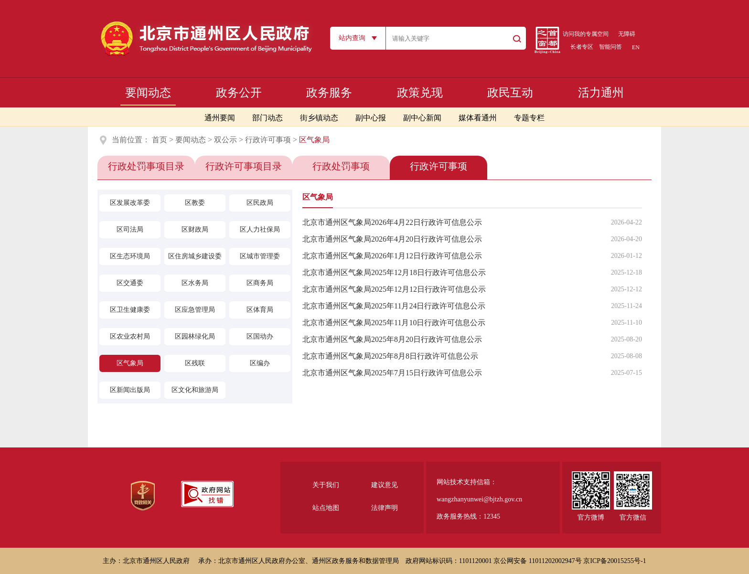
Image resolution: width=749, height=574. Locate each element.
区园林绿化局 (195, 336)
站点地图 (325, 507)
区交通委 (130, 283)
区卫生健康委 (130, 309)
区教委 (195, 202)
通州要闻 (219, 118)
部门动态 (267, 118)
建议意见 (384, 485)
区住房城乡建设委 (195, 256)
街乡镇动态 (319, 118)
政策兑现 (420, 92)
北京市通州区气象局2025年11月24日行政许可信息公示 (393, 306)
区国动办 (259, 336)
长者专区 (581, 46)
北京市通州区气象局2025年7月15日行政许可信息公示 (392, 373)
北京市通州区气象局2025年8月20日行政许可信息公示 (392, 339)
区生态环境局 (130, 256)
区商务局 (259, 283)
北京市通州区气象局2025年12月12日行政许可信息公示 (394, 289)
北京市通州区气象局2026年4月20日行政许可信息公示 (392, 239)
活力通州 (601, 92)
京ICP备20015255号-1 (614, 560)
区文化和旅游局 (194, 389)
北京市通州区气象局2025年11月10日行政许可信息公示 (393, 323)
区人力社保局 (260, 229)
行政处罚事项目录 (146, 166)
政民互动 (510, 92)
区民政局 (259, 202)
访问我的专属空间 (586, 34)
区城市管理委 (260, 256)
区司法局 (130, 229)
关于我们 (325, 485)
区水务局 (195, 283)
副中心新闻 (422, 118)
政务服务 (329, 92)
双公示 (225, 140)
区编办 (260, 363)
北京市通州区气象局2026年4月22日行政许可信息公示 (392, 222)
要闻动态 (148, 92)
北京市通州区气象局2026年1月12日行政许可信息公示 (392, 256)
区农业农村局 (130, 336)
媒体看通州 (478, 118)
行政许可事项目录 (243, 166)
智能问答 (610, 46)
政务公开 (239, 92)
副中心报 (370, 118)
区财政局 (195, 229)
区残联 (195, 363)
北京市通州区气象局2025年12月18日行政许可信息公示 (394, 272)
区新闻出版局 (130, 389)
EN (636, 47)
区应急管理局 (195, 309)
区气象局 (130, 363)
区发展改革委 (130, 202)
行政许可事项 (268, 140)
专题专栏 (529, 118)
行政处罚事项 (341, 166)
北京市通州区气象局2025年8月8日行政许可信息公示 (390, 356)
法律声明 (384, 507)
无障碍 (626, 34)
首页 (159, 140)
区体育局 (259, 309)
